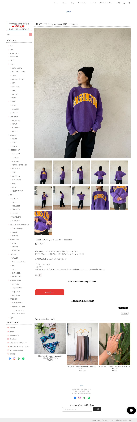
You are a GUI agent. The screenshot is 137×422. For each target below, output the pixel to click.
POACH (14, 269)
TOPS (12, 64)
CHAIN (14, 187)
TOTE (14, 202)
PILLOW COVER (18, 310)
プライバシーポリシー (18, 343)
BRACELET (16, 176)
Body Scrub (16, 292)
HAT (13, 265)
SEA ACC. (15, 161)
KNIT (13, 83)
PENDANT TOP (17, 191)
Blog (72, 3)
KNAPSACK (16, 210)
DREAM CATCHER (18, 306)
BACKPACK (16, 221)
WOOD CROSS (17, 303)
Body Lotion (16, 284)
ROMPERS (16, 128)
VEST (14, 98)
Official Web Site (106, 3)
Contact (93, 3)
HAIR (13, 183)
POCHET (15, 213)
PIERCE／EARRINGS (19, 165)
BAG (11, 195)
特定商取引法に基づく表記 (20, 346)
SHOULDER (16, 206)
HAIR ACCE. (16, 273)
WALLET (15, 258)
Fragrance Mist (17, 288)
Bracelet (14, 232)
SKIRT (14, 142)
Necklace (15, 236)
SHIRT (14, 90)
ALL (11, 46)
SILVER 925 (16, 154)
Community (82, 3)
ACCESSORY (15, 150)
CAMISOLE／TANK (19, 72)
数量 (36, 275)
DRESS (14, 131)
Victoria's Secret (15, 280)
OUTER (12, 101)
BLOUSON (15, 109)
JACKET (15, 113)
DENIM (14, 139)
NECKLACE (16, 169)
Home (56, 3)
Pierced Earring (17, 228)
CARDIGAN (16, 87)
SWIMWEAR (14, 239)
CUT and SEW (17, 68)
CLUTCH (15, 198)
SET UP (14, 124)
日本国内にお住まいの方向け (82, 301)
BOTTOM (13, 135)
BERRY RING (16, 180)
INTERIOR (13, 299)
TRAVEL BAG (16, 217)
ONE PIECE (14, 116)
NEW (11, 49)
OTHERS (13, 254)
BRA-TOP (15, 94)
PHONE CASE (17, 277)
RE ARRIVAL (14, 53)
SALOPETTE (16, 120)
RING (14, 172)
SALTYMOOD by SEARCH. (19, 224)
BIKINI (14, 243)
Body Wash (16, 295)
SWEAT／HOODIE (18, 79)
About (65, 3)
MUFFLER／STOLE (19, 262)
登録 (97, 409)
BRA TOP (15, 247)
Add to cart (49, 292)
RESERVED (14, 57)
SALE (12, 61)
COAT (14, 105)
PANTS (14, 146)
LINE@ (118, 3)
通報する (125, 313)
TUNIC (14, 75)
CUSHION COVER (18, 314)
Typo (11, 318)
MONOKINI (16, 251)
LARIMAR (15, 157)
